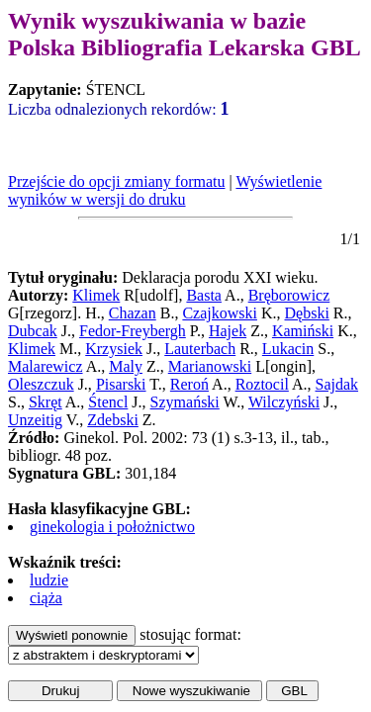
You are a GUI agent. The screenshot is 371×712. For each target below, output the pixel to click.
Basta (204, 295)
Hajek (227, 330)
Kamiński (302, 330)
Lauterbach (199, 348)
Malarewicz (45, 366)
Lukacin (288, 348)
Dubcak (32, 330)
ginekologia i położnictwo (112, 526)
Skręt (45, 402)
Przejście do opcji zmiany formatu (116, 181)
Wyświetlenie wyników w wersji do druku (165, 190)
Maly (125, 366)
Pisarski (121, 384)
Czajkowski (219, 313)
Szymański (185, 402)
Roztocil (262, 384)
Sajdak (337, 384)
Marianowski (209, 366)
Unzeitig (35, 419)
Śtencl (108, 402)
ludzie (49, 580)
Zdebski (113, 419)
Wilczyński (284, 402)
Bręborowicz (289, 295)
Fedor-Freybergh (132, 330)
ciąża (46, 597)
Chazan (132, 313)
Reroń (189, 384)
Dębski (307, 313)
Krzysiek (113, 348)
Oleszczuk (41, 384)
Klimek (96, 295)
